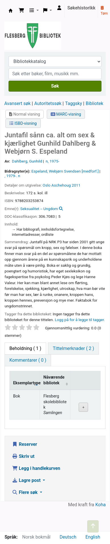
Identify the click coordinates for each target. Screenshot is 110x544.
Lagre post (27, 480)
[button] (21, 10)
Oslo (46, 185)
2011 (76, 185)
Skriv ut (23, 456)
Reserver (24, 444)
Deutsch (68, 537)
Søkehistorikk (81, 8)
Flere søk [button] (25, 492)
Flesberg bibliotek (11, 11)
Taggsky (73, 103)
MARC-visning (66, 114)
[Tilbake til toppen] (93, 526)
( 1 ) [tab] (25, 348)
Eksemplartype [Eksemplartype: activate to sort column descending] (26, 383)
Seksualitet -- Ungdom (39, 208)
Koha (100, 504)
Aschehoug (61, 185)
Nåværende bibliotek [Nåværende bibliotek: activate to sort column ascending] (53, 380)
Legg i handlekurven (36, 468)
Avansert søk (17, 103)
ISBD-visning (23, 123)
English (92, 537)
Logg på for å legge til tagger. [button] (80, 319)
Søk (55, 86)
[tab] (73, 349)
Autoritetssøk (47, 103)
